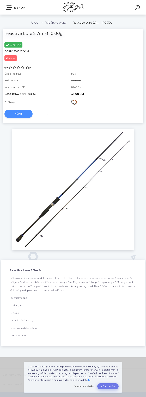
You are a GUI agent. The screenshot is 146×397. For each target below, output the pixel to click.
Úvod (35, 22)
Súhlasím (108, 386)
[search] (138, 8)
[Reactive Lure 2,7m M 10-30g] (73, 130)
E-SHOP (16, 7)
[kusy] (41, 114)
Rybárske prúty (55, 22)
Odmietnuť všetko (84, 386)
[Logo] (73, 7)
